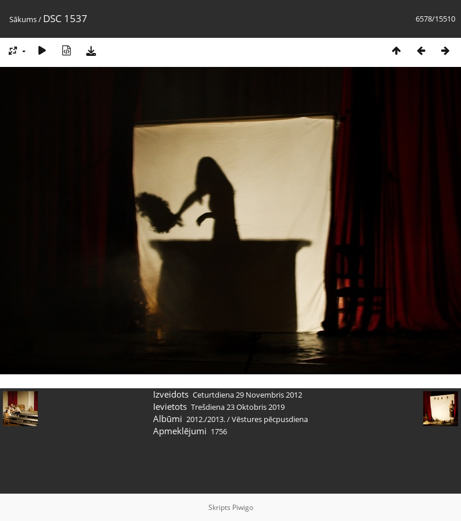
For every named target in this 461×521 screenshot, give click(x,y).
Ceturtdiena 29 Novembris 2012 (247, 394)
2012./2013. (205, 419)
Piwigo (242, 507)
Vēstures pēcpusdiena (270, 419)
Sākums (23, 19)
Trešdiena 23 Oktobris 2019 (238, 407)
